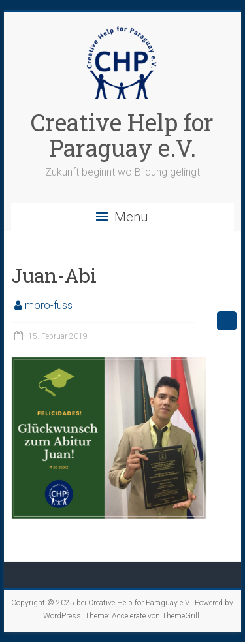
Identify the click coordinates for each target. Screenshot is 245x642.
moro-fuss (49, 305)
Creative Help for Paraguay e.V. (122, 134)
